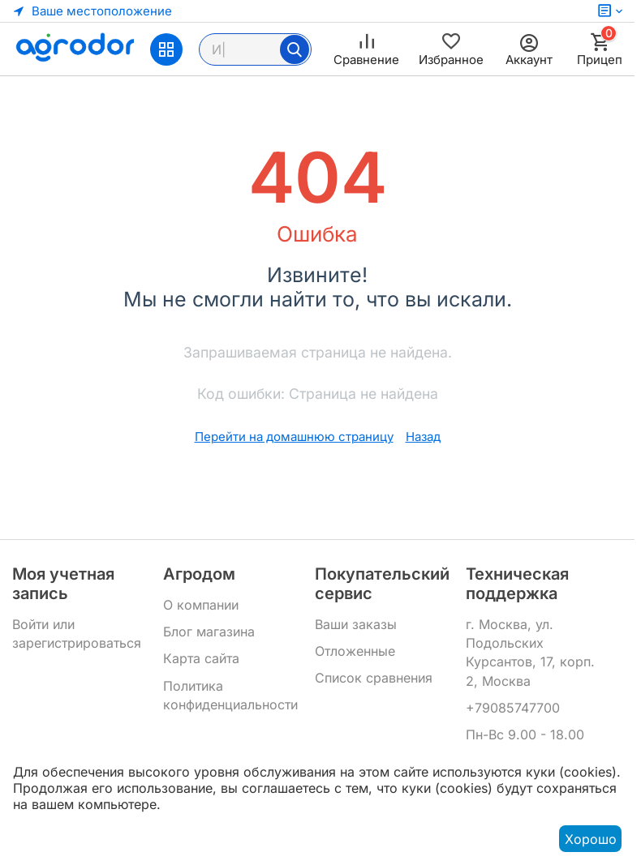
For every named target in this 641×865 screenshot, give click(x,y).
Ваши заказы (356, 624)
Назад (423, 436)
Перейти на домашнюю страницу (294, 436)
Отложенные (355, 651)
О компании (201, 605)
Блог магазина (209, 631)
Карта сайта (201, 658)
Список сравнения (373, 678)
